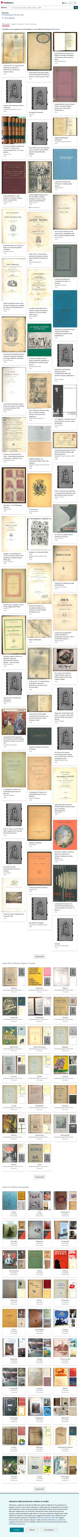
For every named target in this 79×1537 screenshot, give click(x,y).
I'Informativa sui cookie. (27, 1522)
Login (70, 3)
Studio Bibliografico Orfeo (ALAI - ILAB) (13, 14)
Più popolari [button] (6, 24)
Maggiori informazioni (51, 29)
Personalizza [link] (48, 1530)
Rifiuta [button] (31, 1530)
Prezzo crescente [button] (30, 24)
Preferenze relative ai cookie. (26, 1520)
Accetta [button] (16, 1530)
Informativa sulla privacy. (41, 1524)
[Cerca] (76, 7)
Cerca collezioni (8, 18)
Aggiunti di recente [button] (17, 24)
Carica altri (39, 956)
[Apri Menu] (5, 7)
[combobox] (42, 7)
